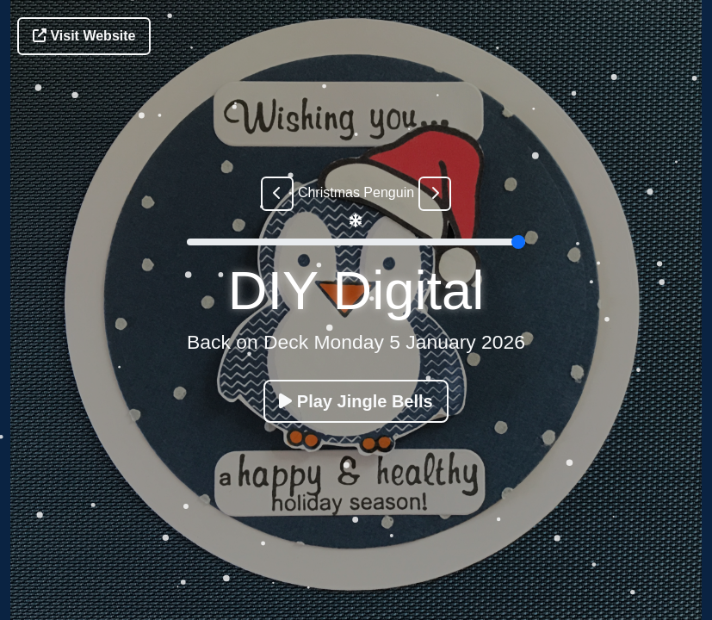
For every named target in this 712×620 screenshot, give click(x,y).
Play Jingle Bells (355, 401)
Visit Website (84, 35)
